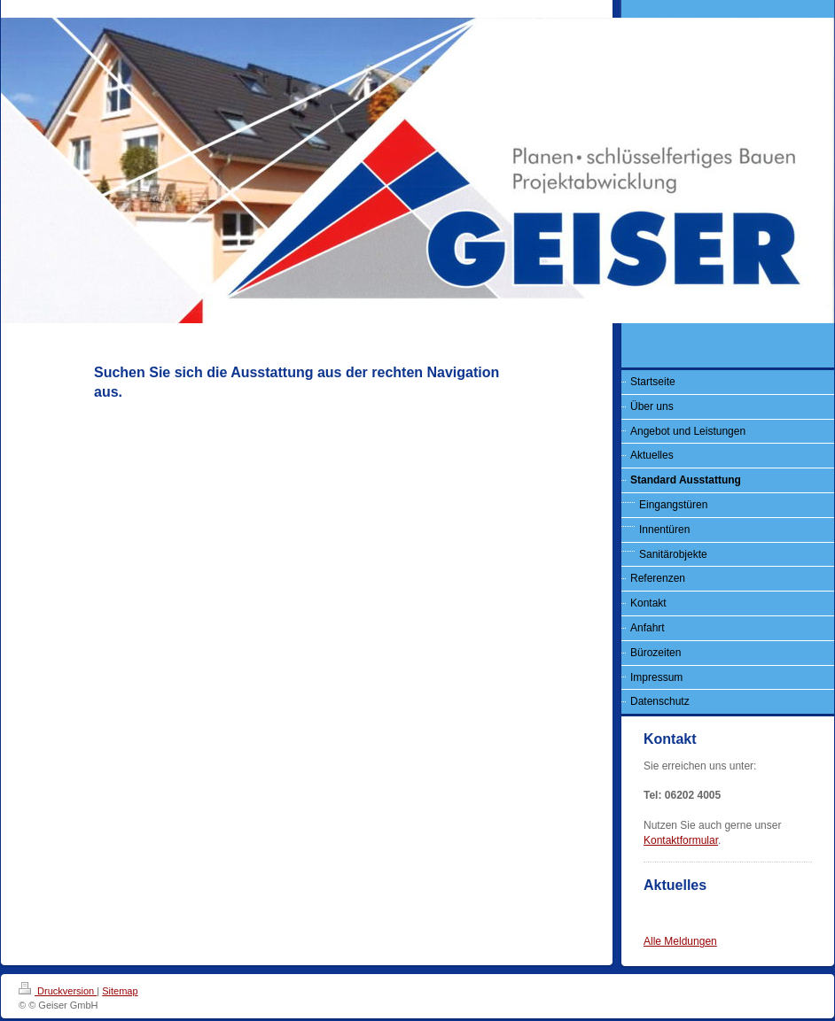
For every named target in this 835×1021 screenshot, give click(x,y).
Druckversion (58, 991)
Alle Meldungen (680, 941)
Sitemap (119, 991)
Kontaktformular (681, 840)
